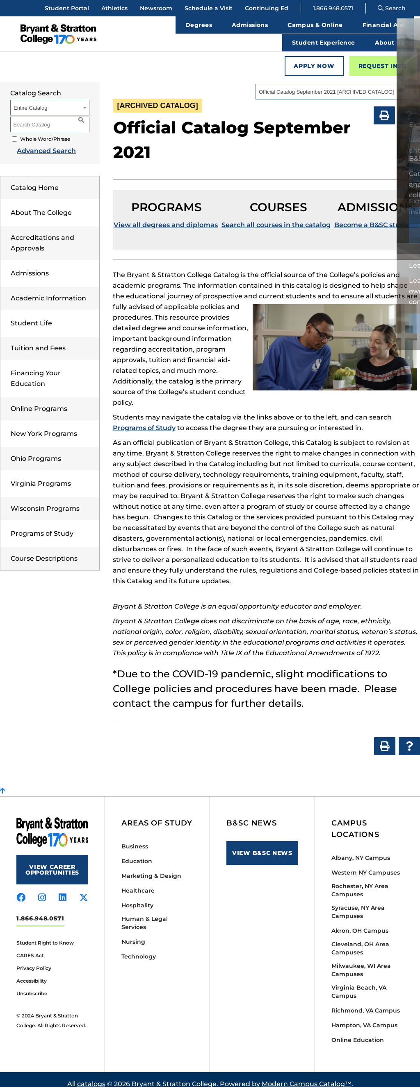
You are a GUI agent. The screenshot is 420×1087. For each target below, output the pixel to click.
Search (392, 8)
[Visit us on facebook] (20, 889)
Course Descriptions (44, 549)
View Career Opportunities (52, 860)
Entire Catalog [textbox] (30, 99)
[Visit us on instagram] (42, 889)
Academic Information (48, 289)
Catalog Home (35, 179)
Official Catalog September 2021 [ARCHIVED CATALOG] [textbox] (326, 83)
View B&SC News (262, 844)
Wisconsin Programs (45, 499)
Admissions (30, 264)
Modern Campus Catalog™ (307, 1075)
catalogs (91, 1075)
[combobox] (338, 82)
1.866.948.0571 (333, 8)
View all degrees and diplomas (166, 216)
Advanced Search (39, 142)
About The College (41, 203)
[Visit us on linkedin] (62, 889)
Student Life (31, 314)
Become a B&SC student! (376, 216)
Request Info (382, 57)
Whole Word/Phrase (45, 130)
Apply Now (314, 57)
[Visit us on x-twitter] (83, 889)
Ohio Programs (36, 449)
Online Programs (39, 400)
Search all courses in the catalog (276, 216)
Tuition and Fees (38, 339)
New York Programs (44, 424)
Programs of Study (42, 524)
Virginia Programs (41, 474)
